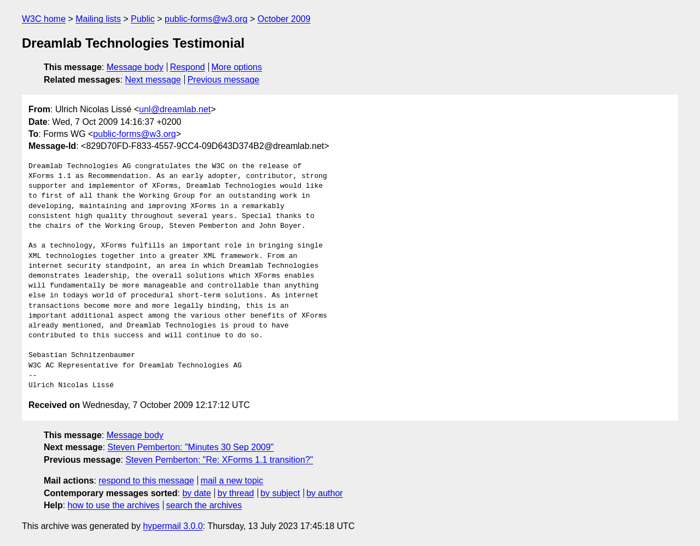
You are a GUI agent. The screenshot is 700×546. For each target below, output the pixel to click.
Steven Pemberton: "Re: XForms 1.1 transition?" (219, 459)
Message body (135, 67)
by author (324, 493)
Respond (187, 67)
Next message (153, 79)
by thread (236, 493)
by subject (280, 493)
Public (143, 19)
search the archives (204, 505)
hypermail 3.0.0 (172, 526)
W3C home (44, 19)
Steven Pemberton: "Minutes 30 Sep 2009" (191, 447)
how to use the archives (114, 505)
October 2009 (284, 19)
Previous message (224, 79)
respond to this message (146, 480)
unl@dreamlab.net (175, 109)
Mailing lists (98, 19)
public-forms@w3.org (206, 19)
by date (196, 493)
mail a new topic (232, 480)
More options (237, 67)
